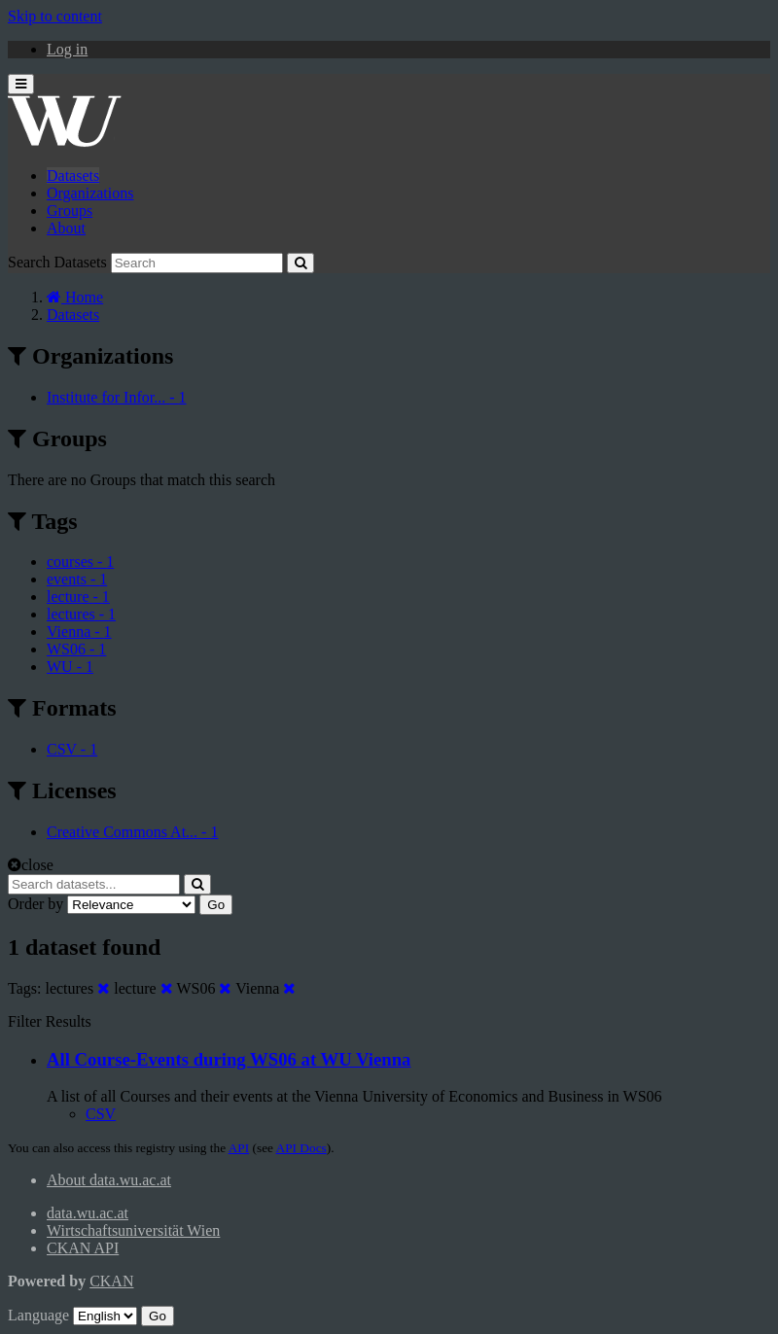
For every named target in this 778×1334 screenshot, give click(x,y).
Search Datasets (57, 262)
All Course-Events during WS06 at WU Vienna (228, 1059)
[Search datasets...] (94, 884)
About (66, 228)
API (239, 1148)
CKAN (111, 1281)
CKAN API (83, 1248)
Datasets (73, 175)
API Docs (301, 1148)
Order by (35, 903)
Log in (67, 49)
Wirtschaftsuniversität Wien (133, 1230)
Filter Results (49, 1021)
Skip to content (55, 16)
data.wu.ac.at (87, 1213)
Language (38, 1315)
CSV (101, 1114)
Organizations (90, 193)
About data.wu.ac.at (109, 1180)
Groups (69, 210)
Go (216, 904)
